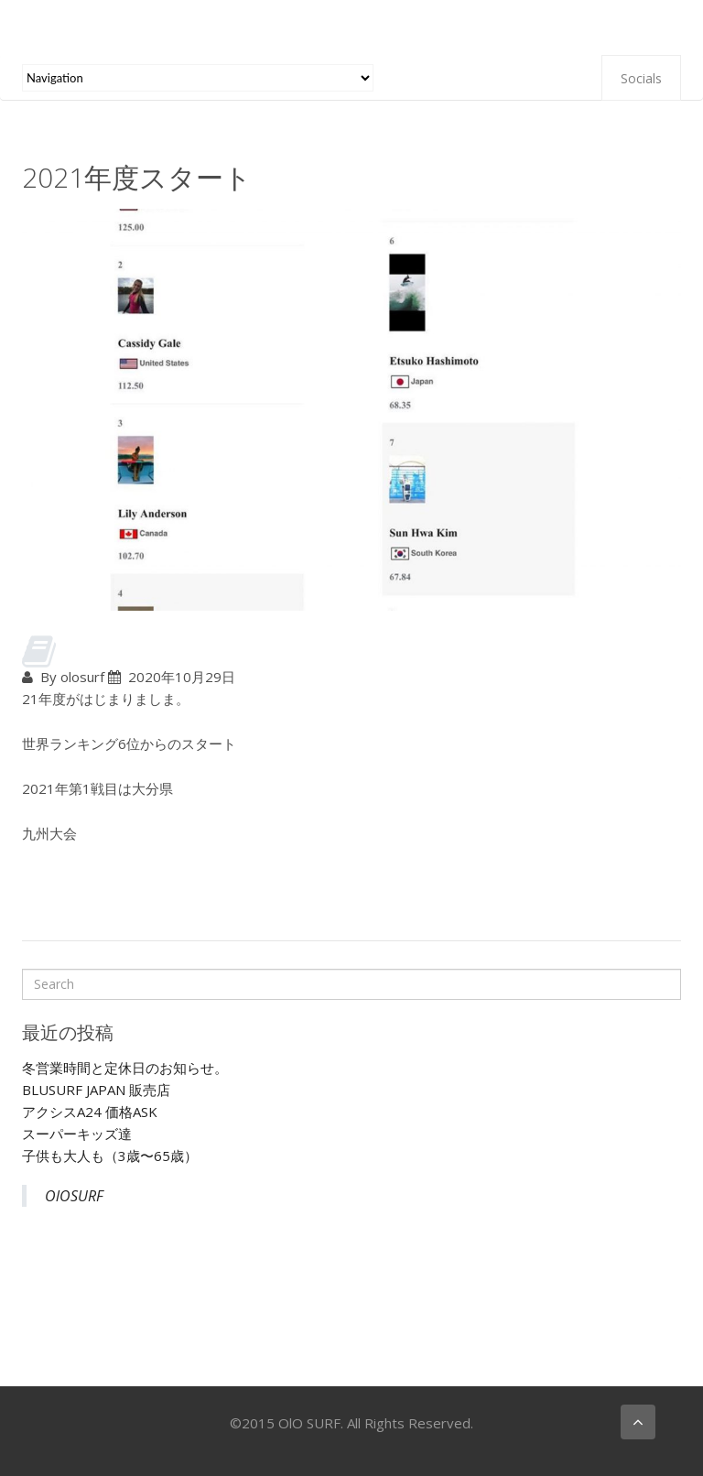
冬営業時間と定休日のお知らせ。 (125, 1067)
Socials (641, 78)
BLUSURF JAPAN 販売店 (96, 1089)
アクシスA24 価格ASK (89, 1111)
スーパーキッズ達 (77, 1133)
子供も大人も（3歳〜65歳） (110, 1155)
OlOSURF (74, 1196)
